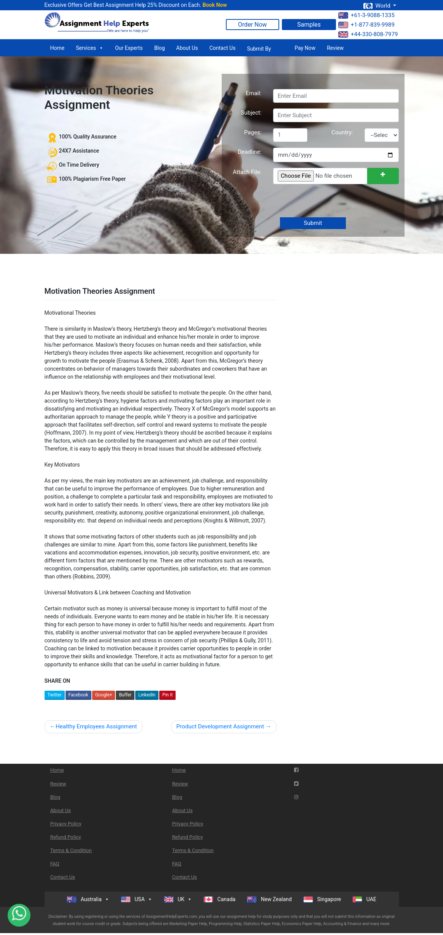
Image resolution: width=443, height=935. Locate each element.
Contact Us (223, 48)
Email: (253, 93)
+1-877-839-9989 (366, 24)
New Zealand (269, 899)
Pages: (253, 132)
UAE (364, 899)
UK (178, 899)
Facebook (78, 695)
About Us (187, 48)
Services (90, 48)
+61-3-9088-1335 (366, 15)
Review (335, 48)
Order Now (252, 24)
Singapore (322, 899)
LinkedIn (146, 695)
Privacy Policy (66, 824)
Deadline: (249, 151)
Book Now (215, 5)
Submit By (259, 49)
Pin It (167, 695)
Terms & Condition (71, 850)
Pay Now (304, 48)
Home (57, 48)
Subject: (251, 112)
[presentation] (330, 201)
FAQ (54, 864)
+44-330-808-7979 (368, 34)
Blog (159, 48)
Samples (309, 24)
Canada (219, 899)
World (377, 5)
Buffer (125, 695)
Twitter (55, 695)
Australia (88, 899)
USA (136, 899)
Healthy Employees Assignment (96, 726)
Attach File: (247, 172)
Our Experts (129, 48)
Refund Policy (65, 837)
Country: (342, 132)
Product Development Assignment (220, 726)
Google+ (103, 695)
